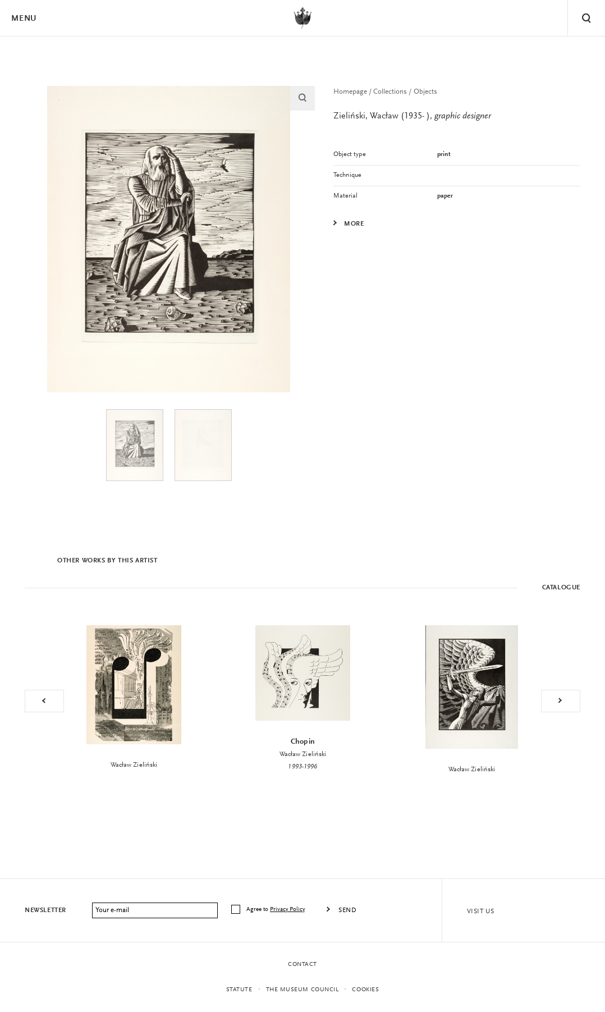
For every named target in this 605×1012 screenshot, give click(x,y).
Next (560, 701)
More (354, 224)
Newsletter (45, 910)
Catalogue (561, 587)
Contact (302, 964)
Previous (44, 701)
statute (239, 990)
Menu (23, 19)
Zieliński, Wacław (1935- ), (412, 116)
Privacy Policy (287, 909)
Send (347, 910)
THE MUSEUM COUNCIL (302, 990)
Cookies (365, 990)
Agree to (276, 909)
